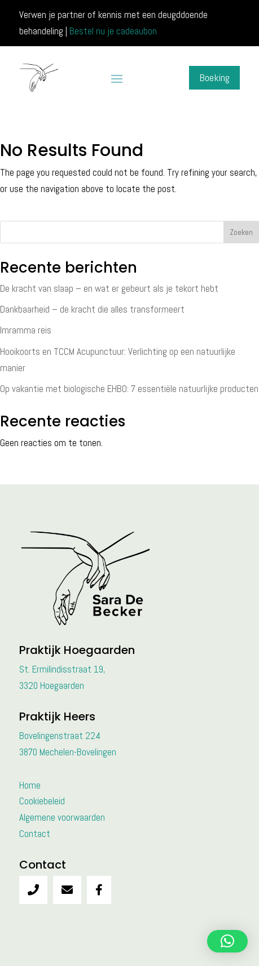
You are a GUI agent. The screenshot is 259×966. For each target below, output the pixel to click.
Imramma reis (25, 330)
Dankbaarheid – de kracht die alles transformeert (92, 309)
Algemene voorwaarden (62, 817)
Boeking (214, 77)
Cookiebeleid (42, 801)
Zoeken (241, 232)
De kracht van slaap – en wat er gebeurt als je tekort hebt (109, 288)
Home (30, 785)
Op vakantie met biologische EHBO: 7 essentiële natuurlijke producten (129, 388)
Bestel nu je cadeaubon (113, 31)
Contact (34, 833)
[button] (227, 941)
